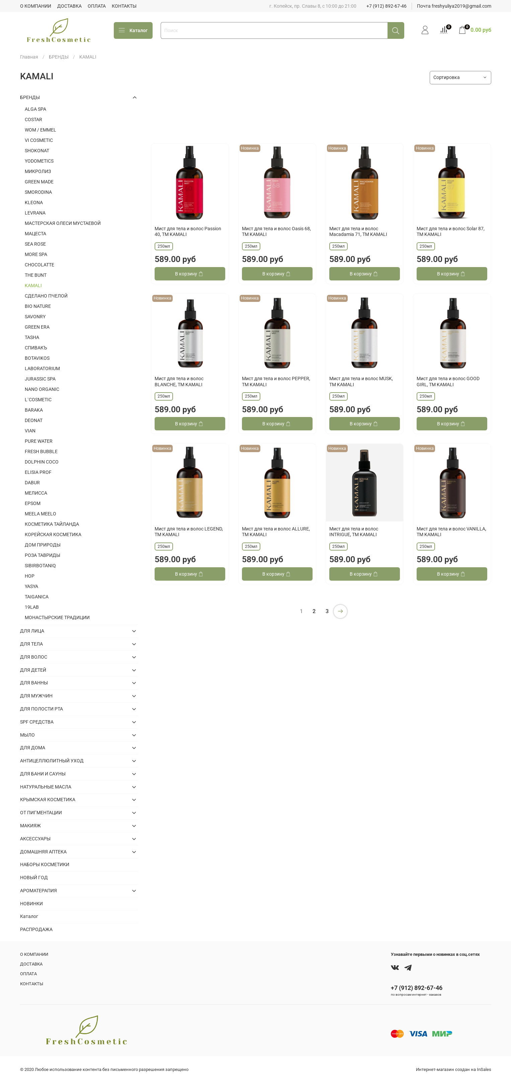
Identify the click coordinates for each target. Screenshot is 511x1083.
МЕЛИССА (36, 493)
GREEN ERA (37, 327)
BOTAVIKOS (37, 358)
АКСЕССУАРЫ (35, 838)
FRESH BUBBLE (41, 451)
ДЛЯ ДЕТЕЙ (33, 670)
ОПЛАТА (97, 6)
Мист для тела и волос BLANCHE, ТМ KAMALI (179, 381)
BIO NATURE (38, 306)
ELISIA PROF (38, 472)
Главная (29, 57)
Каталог (133, 30)
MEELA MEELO (40, 513)
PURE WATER (39, 441)
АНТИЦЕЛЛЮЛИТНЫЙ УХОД (52, 760)
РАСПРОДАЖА (36, 929)
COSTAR (33, 119)
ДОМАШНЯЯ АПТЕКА (43, 851)
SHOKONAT (37, 150)
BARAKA (34, 410)
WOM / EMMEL (40, 130)
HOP (29, 576)
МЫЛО (27, 735)
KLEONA (34, 202)
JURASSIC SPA (40, 379)
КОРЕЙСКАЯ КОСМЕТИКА (53, 534)
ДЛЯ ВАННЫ (34, 682)
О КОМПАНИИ (35, 6)
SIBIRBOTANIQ (40, 565)
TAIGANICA (37, 596)
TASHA (32, 337)
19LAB (32, 607)
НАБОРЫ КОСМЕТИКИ (44, 864)
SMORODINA (38, 192)
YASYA (31, 586)
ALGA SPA (35, 109)
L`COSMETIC (38, 399)
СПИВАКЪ (36, 347)
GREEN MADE (39, 181)
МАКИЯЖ (30, 825)
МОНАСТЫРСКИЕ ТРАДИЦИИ (57, 617)
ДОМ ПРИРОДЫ (43, 545)
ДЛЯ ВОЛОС (33, 657)
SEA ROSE (35, 244)
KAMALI (33, 285)
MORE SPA (36, 254)
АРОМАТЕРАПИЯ (38, 890)
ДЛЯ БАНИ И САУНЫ (43, 773)
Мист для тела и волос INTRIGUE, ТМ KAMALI (353, 531)
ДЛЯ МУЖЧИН (36, 695)
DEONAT (33, 420)
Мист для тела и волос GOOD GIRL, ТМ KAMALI (448, 381)
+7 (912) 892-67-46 (386, 6)
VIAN (30, 430)
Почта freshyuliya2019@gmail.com (454, 6)
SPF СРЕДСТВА (37, 722)
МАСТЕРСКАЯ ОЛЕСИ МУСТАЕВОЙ (63, 223)
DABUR (32, 482)
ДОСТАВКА (69, 6)
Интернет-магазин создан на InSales (453, 1069)
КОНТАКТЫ (124, 6)
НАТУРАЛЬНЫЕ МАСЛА (45, 786)
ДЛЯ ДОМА (32, 747)
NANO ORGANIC (42, 389)
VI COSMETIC (39, 140)
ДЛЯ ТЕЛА (31, 644)
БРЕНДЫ (59, 57)
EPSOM (32, 503)
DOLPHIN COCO (42, 462)
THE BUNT (36, 275)
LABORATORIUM (42, 368)
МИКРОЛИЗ (38, 171)
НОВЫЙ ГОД (34, 877)
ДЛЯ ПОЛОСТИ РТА (41, 709)
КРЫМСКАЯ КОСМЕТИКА (47, 799)
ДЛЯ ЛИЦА (32, 631)
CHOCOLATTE (39, 264)
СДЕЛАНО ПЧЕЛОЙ (46, 296)
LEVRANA (35, 213)
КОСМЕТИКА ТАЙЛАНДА (52, 524)
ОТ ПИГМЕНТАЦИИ (41, 812)
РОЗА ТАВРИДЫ (42, 555)
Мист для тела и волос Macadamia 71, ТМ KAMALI (358, 231)
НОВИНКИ (31, 903)
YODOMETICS (39, 161)
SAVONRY (35, 316)
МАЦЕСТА (35, 233)
